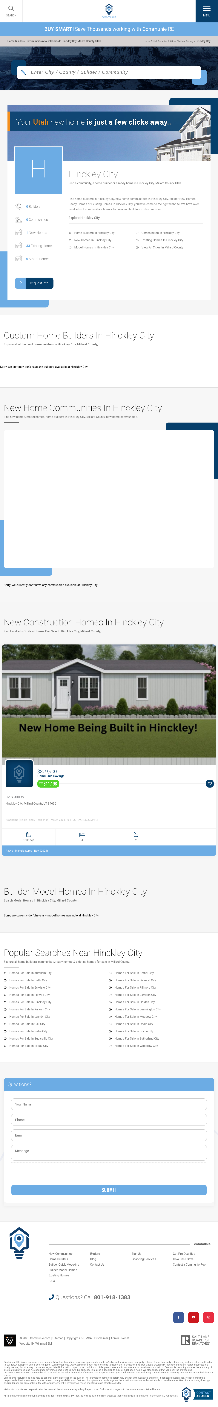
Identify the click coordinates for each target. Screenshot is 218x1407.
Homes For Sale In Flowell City (29, 998)
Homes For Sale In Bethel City (134, 976)
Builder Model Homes (63, 1273)
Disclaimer (101, 1341)
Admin (115, 1341)
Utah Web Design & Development (10, 1344)
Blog (93, 1262)
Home (142, 41)
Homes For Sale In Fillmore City (135, 991)
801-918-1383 (112, 1300)
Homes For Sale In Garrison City (135, 998)
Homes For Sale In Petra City (28, 1034)
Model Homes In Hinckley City (94, 250)
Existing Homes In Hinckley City (162, 243)
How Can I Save (183, 1262)
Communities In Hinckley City (161, 236)
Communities (37, 223)
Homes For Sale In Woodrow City (136, 1049)
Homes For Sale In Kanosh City (29, 1013)
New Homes (36, 236)
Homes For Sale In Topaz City (28, 1049)
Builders (33, 210)
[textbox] (117, 75)
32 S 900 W (15, 800)
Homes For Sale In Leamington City (138, 1013)
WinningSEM (43, 1347)
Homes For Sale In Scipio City (134, 1034)
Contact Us (97, 1268)
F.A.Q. (52, 1284)
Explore (95, 1257)
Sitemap (58, 1341)
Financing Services (143, 1262)
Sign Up (136, 1257)
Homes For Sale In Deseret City (135, 983)
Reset (125, 1341)
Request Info (31, 286)
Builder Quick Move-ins (64, 1268)
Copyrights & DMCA (79, 1341)
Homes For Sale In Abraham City (30, 976)
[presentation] (41, 1175)
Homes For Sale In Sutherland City (137, 1042)
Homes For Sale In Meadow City (136, 1020)
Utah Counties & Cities (161, 41)
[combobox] (109, 75)
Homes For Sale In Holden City (135, 1005)
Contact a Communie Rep (189, 1268)
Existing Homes (39, 249)
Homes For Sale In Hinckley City (30, 1005)
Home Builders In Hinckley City (94, 236)
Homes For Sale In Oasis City (134, 1027)
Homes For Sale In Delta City (28, 983)
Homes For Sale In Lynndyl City (29, 1020)
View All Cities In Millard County (162, 250)
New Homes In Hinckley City (92, 243)
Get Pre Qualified (184, 1257)
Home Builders (58, 1262)
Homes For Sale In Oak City (27, 1027)
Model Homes (38, 262)
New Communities (61, 1257)
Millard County (185, 41)
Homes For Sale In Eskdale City (30, 991)
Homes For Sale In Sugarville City (31, 1042)
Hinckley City (14, 807)
